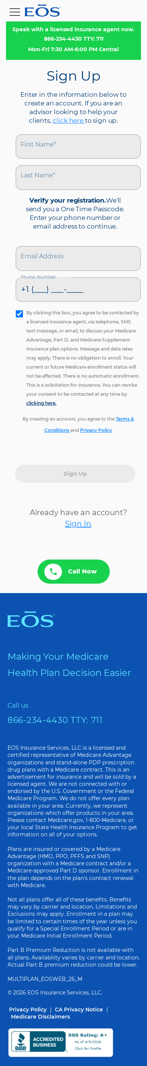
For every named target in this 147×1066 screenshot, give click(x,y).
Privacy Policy (96, 430)
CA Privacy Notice (79, 1009)
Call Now (70, 572)
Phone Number (38, 276)
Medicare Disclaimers (40, 1016)
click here (69, 120)
